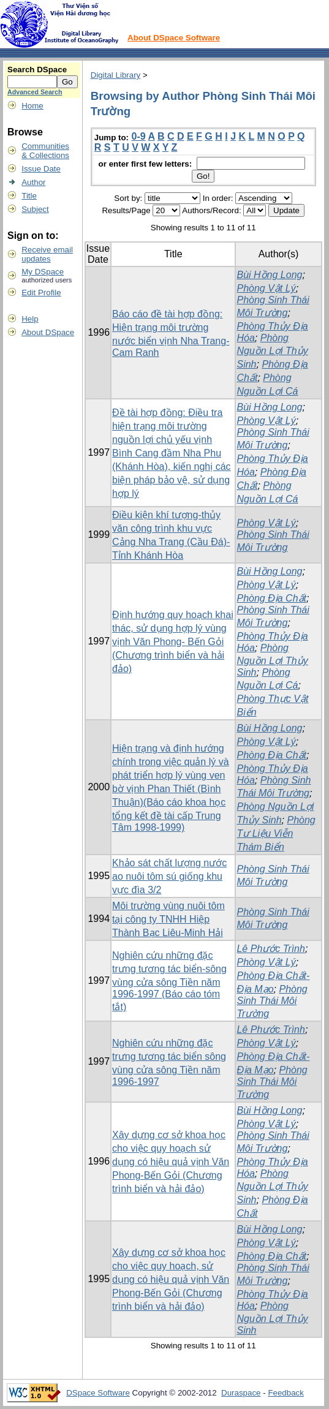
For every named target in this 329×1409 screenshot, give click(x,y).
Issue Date (41, 168)
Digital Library (115, 75)
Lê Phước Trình (270, 948)
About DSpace (47, 332)
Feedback (286, 1392)
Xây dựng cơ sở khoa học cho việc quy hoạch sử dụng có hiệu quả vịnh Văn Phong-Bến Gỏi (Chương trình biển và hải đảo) (170, 1162)
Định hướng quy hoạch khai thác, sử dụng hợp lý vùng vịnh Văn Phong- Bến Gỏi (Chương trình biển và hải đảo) (172, 642)
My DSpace (42, 271)
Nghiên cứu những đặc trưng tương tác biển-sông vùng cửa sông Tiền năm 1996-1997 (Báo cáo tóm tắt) (169, 981)
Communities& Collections (45, 151)
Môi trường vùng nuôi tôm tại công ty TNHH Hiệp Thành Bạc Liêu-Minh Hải (168, 919)
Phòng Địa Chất (271, 598)
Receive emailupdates (47, 254)
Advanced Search (34, 92)
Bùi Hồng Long (269, 275)
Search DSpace (37, 69)
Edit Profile (41, 292)
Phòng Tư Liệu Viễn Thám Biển (275, 833)
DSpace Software (98, 1392)
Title (29, 195)
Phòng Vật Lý (265, 288)
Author (33, 182)
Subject (34, 209)
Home (32, 105)
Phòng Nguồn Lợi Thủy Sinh (272, 351)
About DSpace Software (173, 37)
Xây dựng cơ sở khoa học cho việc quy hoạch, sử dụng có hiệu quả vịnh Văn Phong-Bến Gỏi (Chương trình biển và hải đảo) (170, 1279)
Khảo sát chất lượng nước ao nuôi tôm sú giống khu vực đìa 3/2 (169, 876)
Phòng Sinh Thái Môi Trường (271, 1001)
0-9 (139, 136)
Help (29, 318)
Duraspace (240, 1392)
